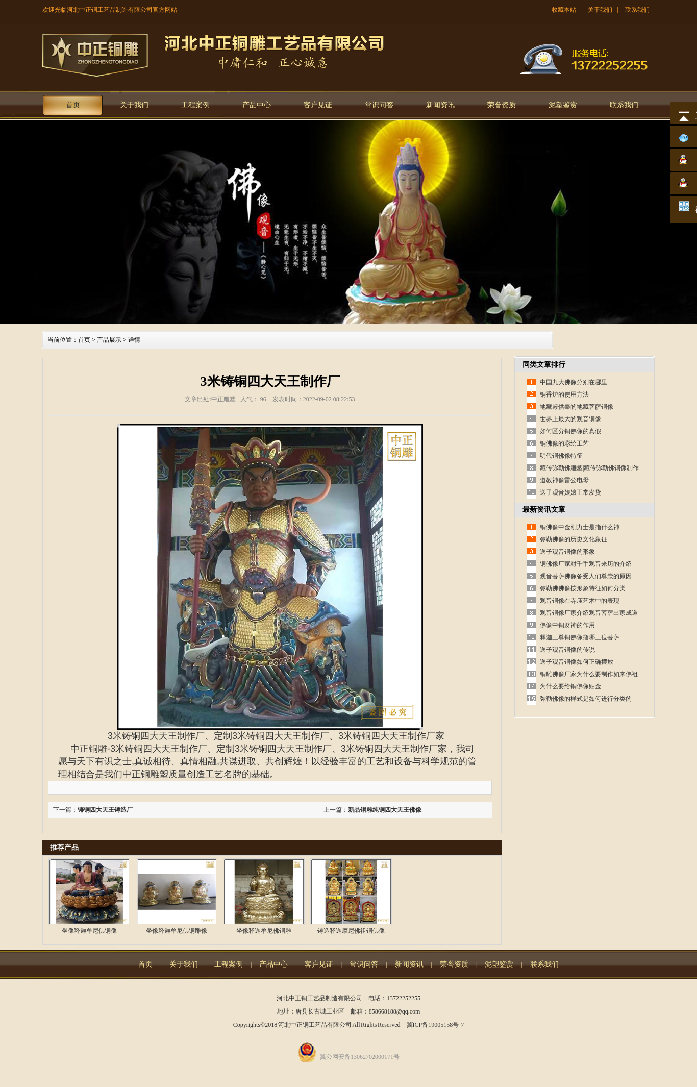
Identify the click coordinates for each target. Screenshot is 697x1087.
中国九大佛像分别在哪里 (573, 382)
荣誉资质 (501, 105)
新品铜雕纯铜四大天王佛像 (384, 809)
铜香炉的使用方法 (564, 394)
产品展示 (109, 339)
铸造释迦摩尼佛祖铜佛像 (351, 930)
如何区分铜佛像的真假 (570, 431)
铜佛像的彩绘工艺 (564, 443)
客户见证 (318, 105)
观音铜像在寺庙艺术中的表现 (579, 600)
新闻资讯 (440, 105)
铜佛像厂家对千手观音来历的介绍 (586, 563)
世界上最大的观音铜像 (570, 419)
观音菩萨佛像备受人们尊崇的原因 (586, 576)
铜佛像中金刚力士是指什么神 (579, 527)
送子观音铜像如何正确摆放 (576, 661)
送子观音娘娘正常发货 (570, 492)
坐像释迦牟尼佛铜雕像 (176, 930)
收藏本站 (564, 9)
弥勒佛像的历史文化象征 (573, 539)
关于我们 (600, 9)
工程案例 (195, 105)
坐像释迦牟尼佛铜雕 (263, 930)
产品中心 (256, 105)
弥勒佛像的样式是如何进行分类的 (586, 698)
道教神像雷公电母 (564, 480)
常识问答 (379, 105)
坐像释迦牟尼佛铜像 (89, 930)
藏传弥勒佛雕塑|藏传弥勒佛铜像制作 (589, 468)
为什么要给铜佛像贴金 (570, 686)
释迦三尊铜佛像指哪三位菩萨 (579, 637)
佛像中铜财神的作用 (567, 625)
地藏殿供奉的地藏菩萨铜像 (576, 406)
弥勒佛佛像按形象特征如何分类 (583, 588)
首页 (73, 105)
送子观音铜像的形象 (567, 551)
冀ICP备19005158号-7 (435, 1024)
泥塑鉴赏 (563, 105)
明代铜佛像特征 (561, 455)
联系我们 (637, 9)
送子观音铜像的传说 (567, 649)
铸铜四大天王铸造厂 (105, 809)
